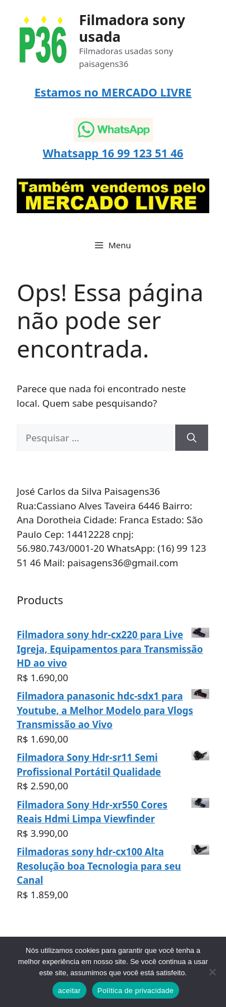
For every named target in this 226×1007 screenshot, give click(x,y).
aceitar (69, 990)
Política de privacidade (136, 990)
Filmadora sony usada (132, 28)
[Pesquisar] (191, 438)
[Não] (212, 971)
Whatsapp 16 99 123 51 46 (112, 153)
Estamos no (68, 92)
